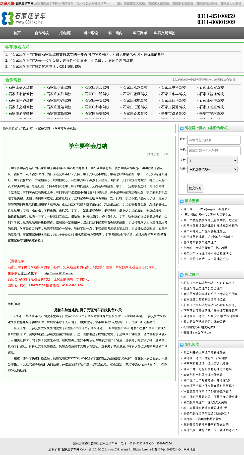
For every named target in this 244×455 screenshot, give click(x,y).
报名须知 (66, 33)
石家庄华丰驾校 (173, 94)
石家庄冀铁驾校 (59, 114)
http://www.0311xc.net (59, 273)
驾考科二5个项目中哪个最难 (202, 419)
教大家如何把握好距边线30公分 (205, 321)
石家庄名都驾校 (21, 94)
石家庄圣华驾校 (211, 100)
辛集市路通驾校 (173, 114)
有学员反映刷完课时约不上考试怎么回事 (211, 294)
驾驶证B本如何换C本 (198, 332)
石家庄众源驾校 (135, 114)
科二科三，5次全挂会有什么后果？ (207, 209)
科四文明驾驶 (164, 33)
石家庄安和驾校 (59, 94)
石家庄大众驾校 (97, 87)
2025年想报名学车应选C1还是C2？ (207, 413)
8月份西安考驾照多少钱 (199, 327)
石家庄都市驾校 (97, 107)
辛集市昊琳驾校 (211, 114)
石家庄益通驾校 (211, 94)
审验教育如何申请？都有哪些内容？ (208, 391)
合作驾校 (42, 33)
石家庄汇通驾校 (135, 107)
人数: (183, 160)
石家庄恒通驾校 (21, 100)
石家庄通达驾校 (59, 107)
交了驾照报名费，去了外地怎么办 (206, 259)
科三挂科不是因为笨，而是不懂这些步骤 (211, 397)
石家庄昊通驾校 (173, 107)
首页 (17, 33)
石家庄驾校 (26, 273)
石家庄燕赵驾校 (135, 87)
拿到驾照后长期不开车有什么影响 (206, 424)
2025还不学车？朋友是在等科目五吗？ (209, 386)
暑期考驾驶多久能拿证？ (200, 242)
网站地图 (190, 449)
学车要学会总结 (65, 128)
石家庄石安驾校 (211, 87)
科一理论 (91, 33)
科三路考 (140, 33)
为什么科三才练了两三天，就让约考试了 (211, 430)
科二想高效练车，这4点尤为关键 (205, 402)
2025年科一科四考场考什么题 (203, 374)
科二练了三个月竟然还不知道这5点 (207, 380)
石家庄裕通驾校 (59, 100)
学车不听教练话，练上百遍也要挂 (206, 363)
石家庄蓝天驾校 (21, 87)
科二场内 (115, 33)
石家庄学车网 (24, 3)
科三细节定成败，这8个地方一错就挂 (208, 237)
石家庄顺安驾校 (97, 114)
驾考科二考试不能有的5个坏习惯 (205, 248)
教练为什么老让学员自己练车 (203, 288)
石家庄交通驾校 (21, 107)
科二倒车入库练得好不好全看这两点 (208, 253)
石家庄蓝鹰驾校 (135, 94)
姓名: (183, 139)
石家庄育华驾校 (173, 100)
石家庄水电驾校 (135, 100)
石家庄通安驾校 (21, 114)
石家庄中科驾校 (173, 87)
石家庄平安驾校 (97, 100)
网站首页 (27, 128)
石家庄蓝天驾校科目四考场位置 (205, 299)
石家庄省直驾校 (211, 107)
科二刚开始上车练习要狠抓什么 (205, 231)
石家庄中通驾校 (97, 94)
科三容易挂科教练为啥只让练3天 (205, 408)
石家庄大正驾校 (59, 87)
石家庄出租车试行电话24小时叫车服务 (209, 283)
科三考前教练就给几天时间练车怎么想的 (211, 226)
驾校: (183, 169)
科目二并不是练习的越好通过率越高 (208, 369)
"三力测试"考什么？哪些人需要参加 (207, 214)
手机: (183, 149)
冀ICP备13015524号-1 (168, 449)
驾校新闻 (44, 128)
